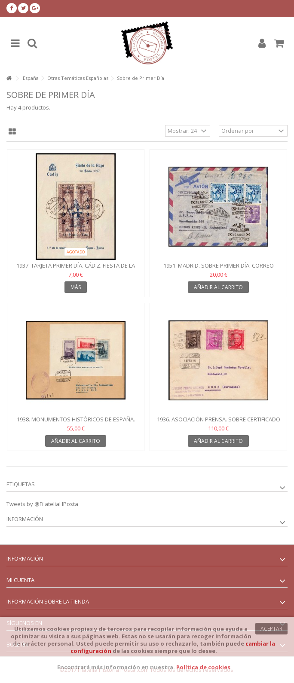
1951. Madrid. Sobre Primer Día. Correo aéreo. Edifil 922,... (218, 269)
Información (24, 519)
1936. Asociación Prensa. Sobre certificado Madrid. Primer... (218, 422)
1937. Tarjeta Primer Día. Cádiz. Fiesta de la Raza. (75, 269)
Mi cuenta (20, 580)
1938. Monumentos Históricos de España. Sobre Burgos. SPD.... (76, 422)
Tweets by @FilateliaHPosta (42, 504)
